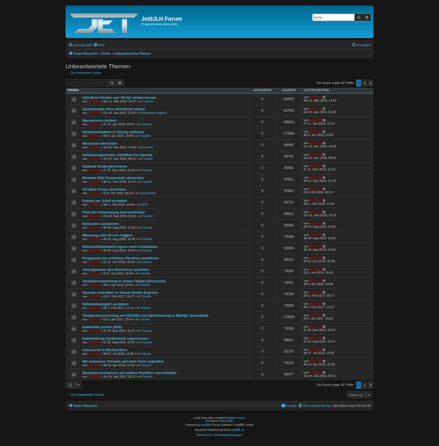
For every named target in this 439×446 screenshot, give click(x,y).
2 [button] (364, 83)
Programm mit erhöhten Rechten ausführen (120, 258)
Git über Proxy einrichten (104, 189)
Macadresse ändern (99, 120)
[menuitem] (98, 45)
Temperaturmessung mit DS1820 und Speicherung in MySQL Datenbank (145, 315)
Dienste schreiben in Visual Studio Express (120, 292)
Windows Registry (154, 112)
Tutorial (148, 101)
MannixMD (226, 420)
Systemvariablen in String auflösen (113, 132)
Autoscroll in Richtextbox (104, 350)
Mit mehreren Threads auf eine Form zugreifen (123, 361)
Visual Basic (147, 193)
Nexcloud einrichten (100, 143)
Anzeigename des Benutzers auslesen (115, 269)
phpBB (205, 424)
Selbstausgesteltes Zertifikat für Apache (117, 155)
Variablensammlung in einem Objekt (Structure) (124, 281)
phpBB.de (238, 429)
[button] (370, 83)
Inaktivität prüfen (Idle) (102, 327)
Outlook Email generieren (104, 166)
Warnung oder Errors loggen (107, 235)
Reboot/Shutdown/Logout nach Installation (120, 247)
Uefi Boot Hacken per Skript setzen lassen (119, 97)
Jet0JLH (94, 101)
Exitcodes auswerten (100, 224)
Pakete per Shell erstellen (104, 201)
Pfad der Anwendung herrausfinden (113, 212)
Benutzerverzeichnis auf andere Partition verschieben (129, 373)
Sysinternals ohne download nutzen (113, 109)
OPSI (144, 204)
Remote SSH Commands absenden (113, 178)
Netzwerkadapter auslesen (105, 304)
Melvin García (237, 417)
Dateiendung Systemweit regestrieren (115, 338)
